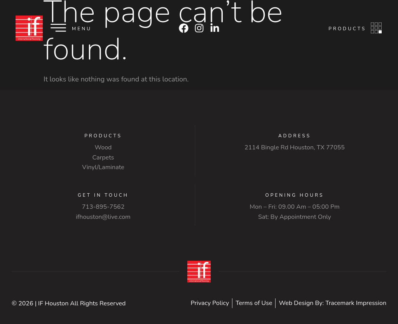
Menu (82, 29)
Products (347, 29)
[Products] (376, 28)
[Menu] (58, 28)
